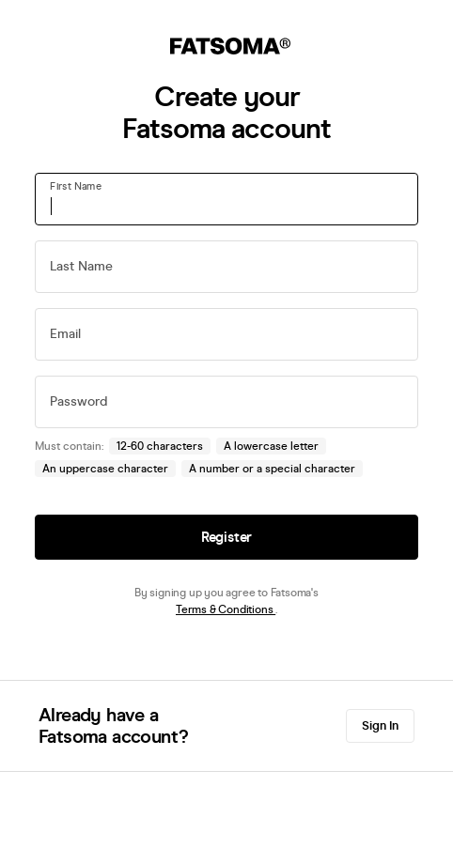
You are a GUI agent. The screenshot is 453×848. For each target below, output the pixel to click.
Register (226, 537)
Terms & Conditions (225, 609)
